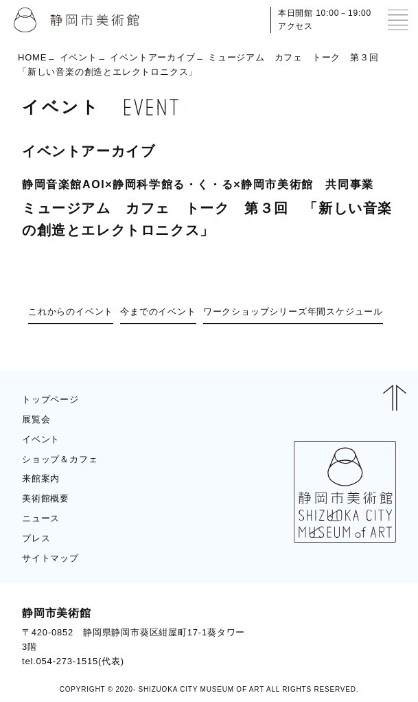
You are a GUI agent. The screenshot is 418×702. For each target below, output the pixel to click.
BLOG (370, 637)
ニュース (41, 518)
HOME (32, 57)
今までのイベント (158, 311)
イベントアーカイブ (152, 57)
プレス (36, 538)
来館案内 (41, 478)
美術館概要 (45, 498)
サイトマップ (50, 558)
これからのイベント (70, 311)
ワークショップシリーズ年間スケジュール (293, 311)
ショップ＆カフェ (59, 459)
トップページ (50, 399)
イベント (78, 57)
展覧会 (36, 419)
